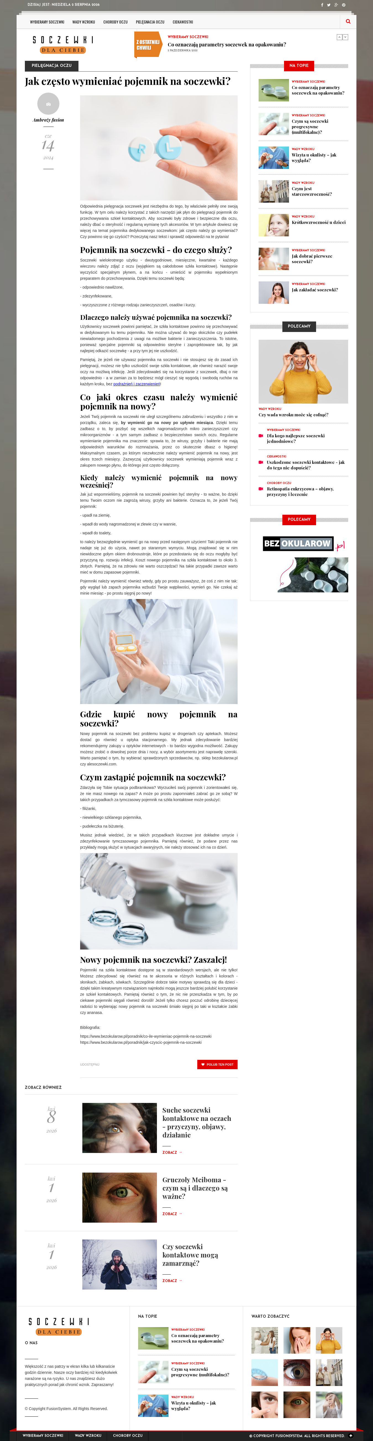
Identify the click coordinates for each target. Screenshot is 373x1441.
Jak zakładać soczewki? (315, 289)
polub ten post (217, 1064)
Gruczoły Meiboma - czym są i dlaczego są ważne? (195, 1188)
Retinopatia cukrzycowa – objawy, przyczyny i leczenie (300, 491)
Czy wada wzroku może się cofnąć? (294, 414)
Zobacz (172, 1153)
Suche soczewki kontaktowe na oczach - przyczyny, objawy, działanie (196, 1122)
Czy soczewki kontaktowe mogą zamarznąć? (190, 1254)
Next (345, 37)
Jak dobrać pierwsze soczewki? (312, 258)
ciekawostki (183, 22)
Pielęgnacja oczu (150, 22)
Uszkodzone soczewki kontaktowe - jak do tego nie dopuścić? (306, 464)
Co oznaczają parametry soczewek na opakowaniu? (227, 44)
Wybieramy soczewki (47, 22)
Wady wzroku (83, 22)
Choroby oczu (115, 22)
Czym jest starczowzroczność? (312, 191)
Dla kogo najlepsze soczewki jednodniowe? (296, 438)
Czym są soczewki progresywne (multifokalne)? (310, 126)
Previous (339, 37)
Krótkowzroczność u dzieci (319, 222)
